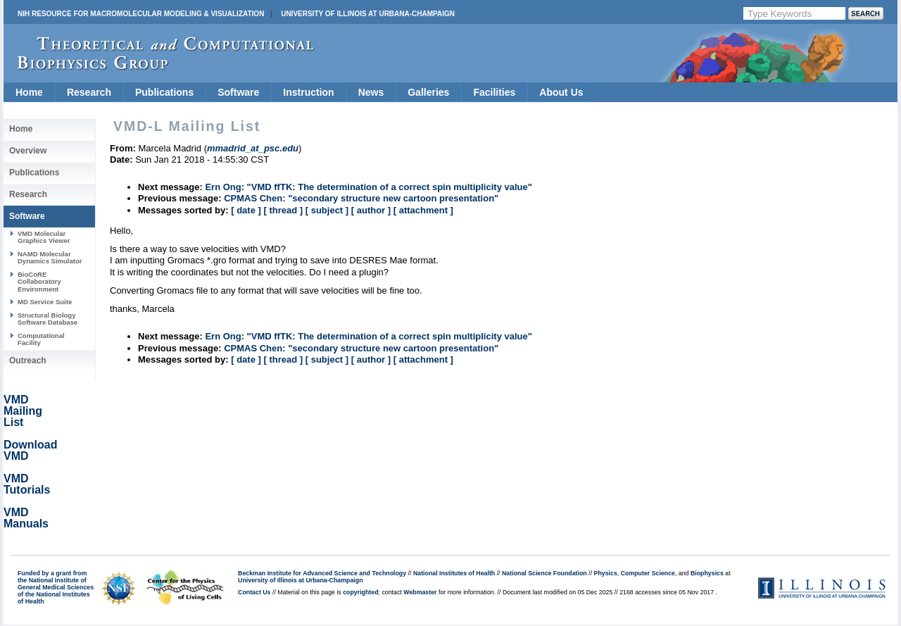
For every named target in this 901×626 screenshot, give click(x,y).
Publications (164, 92)
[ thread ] (283, 210)
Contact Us (254, 592)
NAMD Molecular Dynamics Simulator (50, 257)
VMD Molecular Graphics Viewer (44, 237)
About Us (561, 92)
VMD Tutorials (27, 484)
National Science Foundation (544, 573)
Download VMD (30, 450)
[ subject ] (326, 210)
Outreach (27, 360)
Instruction (308, 92)
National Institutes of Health (454, 573)
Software (238, 92)
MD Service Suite (45, 302)
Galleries (428, 92)
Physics (605, 573)
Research (89, 92)
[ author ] (371, 210)
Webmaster (419, 592)
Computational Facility (41, 339)
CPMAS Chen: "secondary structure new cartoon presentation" (361, 198)
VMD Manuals (26, 518)
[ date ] (246, 210)
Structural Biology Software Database (47, 318)
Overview (27, 151)
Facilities (494, 92)
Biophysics (707, 573)
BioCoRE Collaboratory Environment (39, 281)
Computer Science (648, 573)
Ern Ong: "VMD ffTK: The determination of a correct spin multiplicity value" (368, 187)
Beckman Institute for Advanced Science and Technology (322, 573)
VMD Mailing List (23, 411)
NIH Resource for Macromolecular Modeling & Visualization (141, 14)
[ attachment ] (423, 210)
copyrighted (360, 592)
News (371, 92)
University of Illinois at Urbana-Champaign (368, 14)
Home (29, 92)
